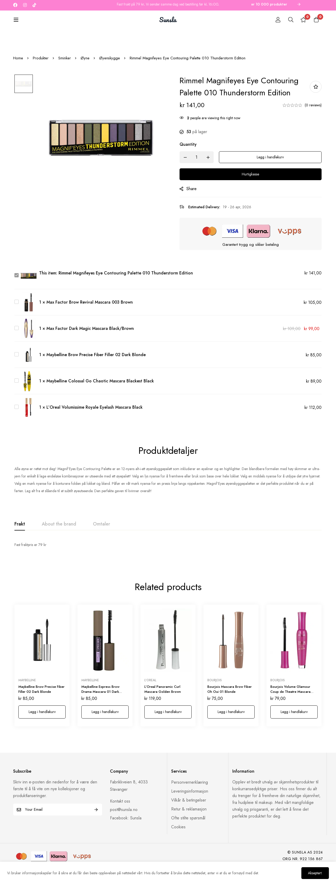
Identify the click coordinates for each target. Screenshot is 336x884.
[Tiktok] (34, 5)
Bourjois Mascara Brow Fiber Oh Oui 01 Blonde (229, 698)
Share (194, 206)
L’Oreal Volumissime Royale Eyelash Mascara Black (94, 425)
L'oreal (150, 689)
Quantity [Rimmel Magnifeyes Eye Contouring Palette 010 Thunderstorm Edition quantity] (191, 162)
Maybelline (27, 689)
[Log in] (276, 20)
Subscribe (96, 819)
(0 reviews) (313, 122)
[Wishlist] (302, 20)
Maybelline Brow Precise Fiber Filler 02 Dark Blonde (96, 372)
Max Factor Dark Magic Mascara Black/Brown (90, 346)
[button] (42, 721)
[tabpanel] (168, 562)
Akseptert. (314, 872)
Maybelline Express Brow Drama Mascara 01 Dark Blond (100, 701)
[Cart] (316, 20)
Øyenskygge (109, 76)
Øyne (85, 76)
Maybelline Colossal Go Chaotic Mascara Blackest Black (100, 399)
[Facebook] (15, 5)
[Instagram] (25, 5)
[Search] (289, 20)
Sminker (64, 76)
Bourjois (214, 689)
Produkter (41, 76)
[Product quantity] (199, 175)
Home (18, 76)
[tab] (19, 542)
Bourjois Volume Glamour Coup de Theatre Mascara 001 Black (290, 701)
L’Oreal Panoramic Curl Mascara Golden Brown (162, 698)
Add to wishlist (316, 104)
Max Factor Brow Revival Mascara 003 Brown (89, 320)
